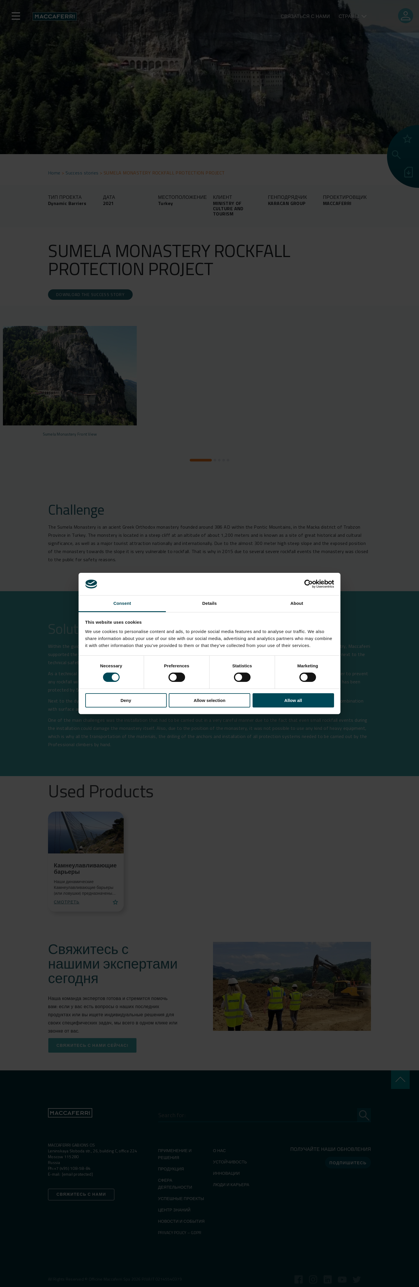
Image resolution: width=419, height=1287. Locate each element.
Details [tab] (209, 603)
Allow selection (209, 700)
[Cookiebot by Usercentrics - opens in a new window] (308, 584)
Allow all (293, 700)
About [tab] (296, 603)
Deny (125, 700)
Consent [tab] (122, 603)
